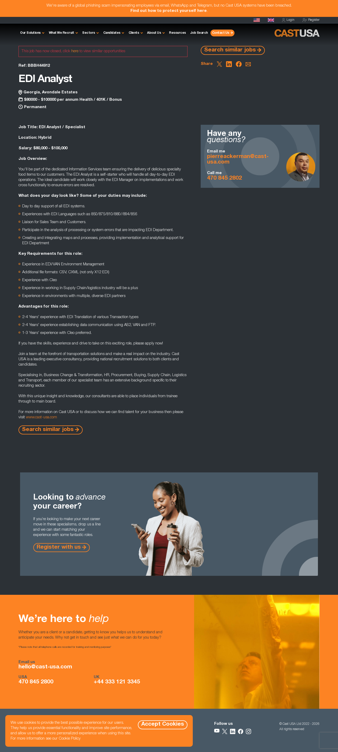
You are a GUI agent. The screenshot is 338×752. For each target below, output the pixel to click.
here (74, 51)
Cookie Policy (70, 739)
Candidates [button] (111, 33)
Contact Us (220, 33)
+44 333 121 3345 (117, 682)
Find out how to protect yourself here (168, 11)
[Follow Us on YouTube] (216, 731)
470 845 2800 (35, 682)
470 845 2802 (224, 178)
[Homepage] (256, 20)
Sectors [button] (88, 33)
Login (288, 20)
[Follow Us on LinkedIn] (232, 731)
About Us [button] (154, 33)
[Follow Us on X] (224, 731)
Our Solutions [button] (30, 33)
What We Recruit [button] (61, 33)
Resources (177, 33)
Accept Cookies (162, 724)
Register (311, 20)
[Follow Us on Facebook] (240, 731)
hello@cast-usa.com (45, 667)
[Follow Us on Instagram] (248, 731)
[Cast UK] (271, 20)
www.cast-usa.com (41, 417)
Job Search (199, 33)
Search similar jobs (230, 50)
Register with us (59, 547)
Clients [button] (134, 33)
